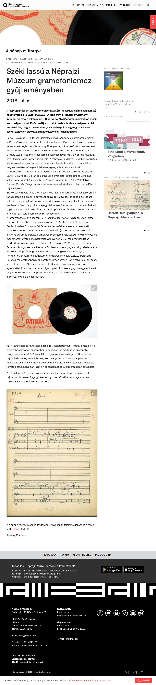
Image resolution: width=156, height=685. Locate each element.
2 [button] (140, 112)
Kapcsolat (51, 554)
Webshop (125, 5)
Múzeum (111, 5)
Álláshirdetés (82, 554)
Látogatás (78, 5)
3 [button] (145, 112)
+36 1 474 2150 (29, 642)
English (139, 5)
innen (15, 529)
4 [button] (149, 112)
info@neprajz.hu (27, 635)
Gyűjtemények (26, 59)
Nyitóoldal (11, 59)
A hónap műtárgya (44, 59)
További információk (67, 638)
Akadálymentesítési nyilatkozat (27, 662)
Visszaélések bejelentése (24, 658)
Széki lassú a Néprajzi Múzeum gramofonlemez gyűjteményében (38, 63)
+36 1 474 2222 (40, 645)
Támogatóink (103, 554)
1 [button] (135, 112)
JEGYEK (153, 22)
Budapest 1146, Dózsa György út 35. (29, 612)
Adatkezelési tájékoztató (24, 655)
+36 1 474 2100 (27, 618)
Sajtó (65, 554)
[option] (127, 90)
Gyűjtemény (95, 5)
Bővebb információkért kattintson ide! (90, 680)
